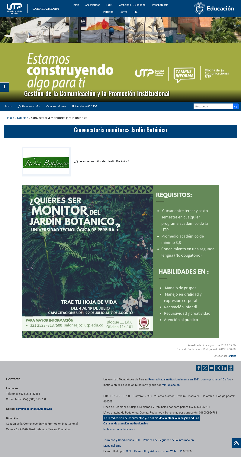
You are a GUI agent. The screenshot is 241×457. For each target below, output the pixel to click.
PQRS (109, 4)
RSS (135, 11)
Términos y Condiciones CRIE (122, 440)
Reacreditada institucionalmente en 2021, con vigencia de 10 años (189, 379)
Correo (123, 11)
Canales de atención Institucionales (125, 423)
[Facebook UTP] (198, 368)
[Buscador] (236, 106)
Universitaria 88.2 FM (84, 106)
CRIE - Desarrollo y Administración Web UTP (154, 451)
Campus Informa (56, 106)
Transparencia (160, 4)
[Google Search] (213, 106)
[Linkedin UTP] (224, 368)
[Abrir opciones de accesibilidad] (4, 87)
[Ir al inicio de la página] (236, 443)
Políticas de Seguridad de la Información (168, 440)
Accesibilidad (92, 4)
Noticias (22, 118)
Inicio (76, 4)
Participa (108, 11)
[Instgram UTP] (218, 368)
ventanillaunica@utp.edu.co (182, 418)
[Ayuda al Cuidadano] (230, 368)
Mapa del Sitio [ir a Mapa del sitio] (112, 445)
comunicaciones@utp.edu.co (34, 409)
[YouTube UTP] (211, 368)
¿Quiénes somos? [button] (28, 106)
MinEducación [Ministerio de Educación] (171, 385)
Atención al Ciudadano (132, 4)
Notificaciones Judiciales (119, 429)
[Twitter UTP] (205, 368)
